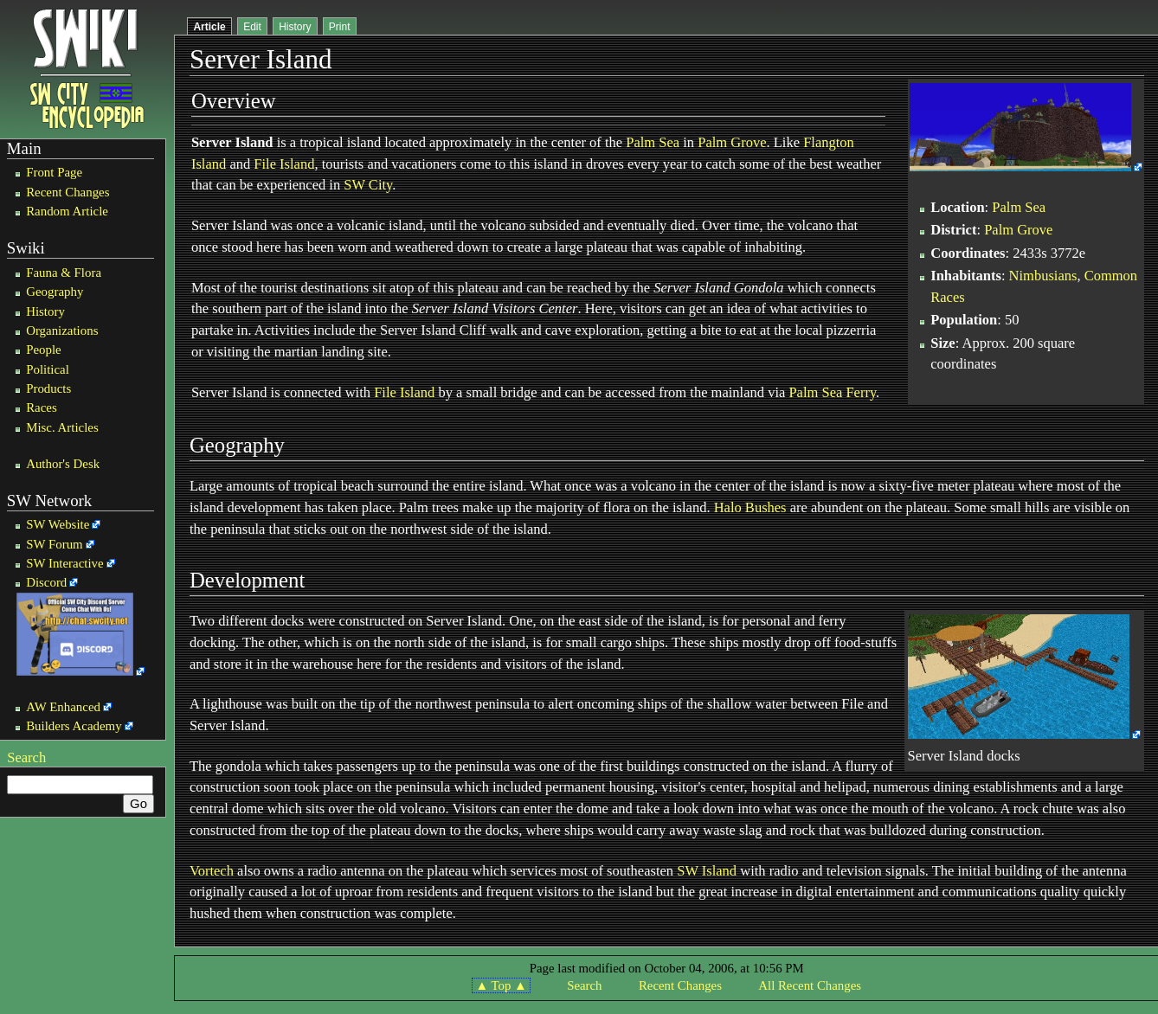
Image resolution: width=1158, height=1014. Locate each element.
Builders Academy (73, 726)
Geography (54, 291)
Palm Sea (652, 142)
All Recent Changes (809, 985)
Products (48, 388)
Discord (46, 582)
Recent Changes (67, 192)
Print (340, 27)
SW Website (57, 524)
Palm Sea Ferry (832, 392)
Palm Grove (732, 142)
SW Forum (54, 544)
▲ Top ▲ (500, 985)
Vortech (212, 871)
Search (26, 757)
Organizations (62, 330)
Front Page (54, 172)
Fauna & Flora (63, 272)
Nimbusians (1043, 275)
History (45, 311)
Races (41, 407)
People (43, 349)
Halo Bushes (750, 507)
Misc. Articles (62, 427)
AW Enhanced (63, 707)
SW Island (707, 871)
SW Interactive (64, 563)
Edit (252, 27)
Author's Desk (63, 464)
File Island (284, 164)
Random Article (67, 211)
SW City (368, 184)
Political (47, 369)
